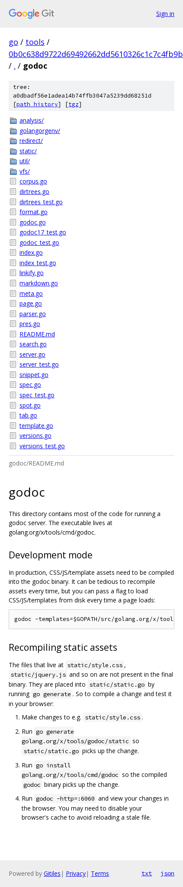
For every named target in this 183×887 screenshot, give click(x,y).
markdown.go (38, 283)
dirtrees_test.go (41, 202)
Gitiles (52, 873)
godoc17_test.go (42, 232)
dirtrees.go (34, 191)
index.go (31, 252)
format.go (33, 212)
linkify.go (31, 273)
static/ (28, 151)
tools (35, 42)
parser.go (32, 314)
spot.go (30, 405)
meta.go (31, 293)
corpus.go (33, 181)
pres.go (29, 324)
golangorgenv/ (39, 131)
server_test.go (39, 364)
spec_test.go (37, 395)
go (13, 42)
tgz (73, 104)
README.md (37, 334)
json (167, 873)
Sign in (165, 14)
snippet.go (33, 375)
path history (37, 104)
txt (146, 873)
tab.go (28, 415)
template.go (36, 425)
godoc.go (32, 222)
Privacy (76, 873)
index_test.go (37, 263)
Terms (100, 873)
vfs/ (24, 171)
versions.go (35, 435)
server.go (32, 354)
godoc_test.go (39, 242)
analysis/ (31, 120)
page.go (30, 303)
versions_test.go (42, 446)
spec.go (30, 384)
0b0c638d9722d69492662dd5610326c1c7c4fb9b (96, 54)
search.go (33, 344)
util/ (24, 161)
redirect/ (31, 140)
